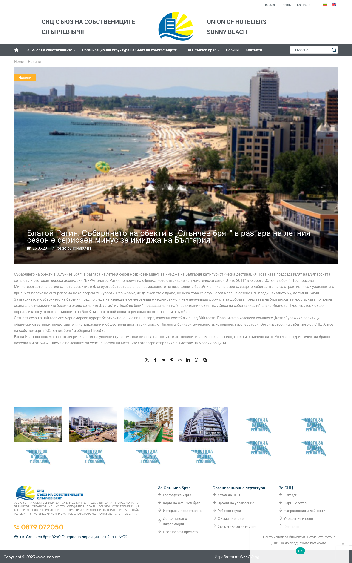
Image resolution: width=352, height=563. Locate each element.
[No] (343, 544)
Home (19, 62)
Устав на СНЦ (229, 495)
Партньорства (295, 503)
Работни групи (229, 511)
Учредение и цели (298, 519)
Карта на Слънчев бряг (181, 503)
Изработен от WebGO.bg (237, 556)
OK (300, 551)
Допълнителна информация (175, 521)
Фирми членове (231, 519)
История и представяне (182, 511)
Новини (232, 50)
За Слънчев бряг (203, 50)
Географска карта (177, 495)
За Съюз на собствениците (50, 50)
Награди (290, 495)
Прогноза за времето (180, 532)
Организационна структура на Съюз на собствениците (131, 50)
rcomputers (82, 248)
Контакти (254, 50)
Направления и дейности (304, 511)
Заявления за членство (237, 526)
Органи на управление (236, 503)
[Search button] (334, 49)
